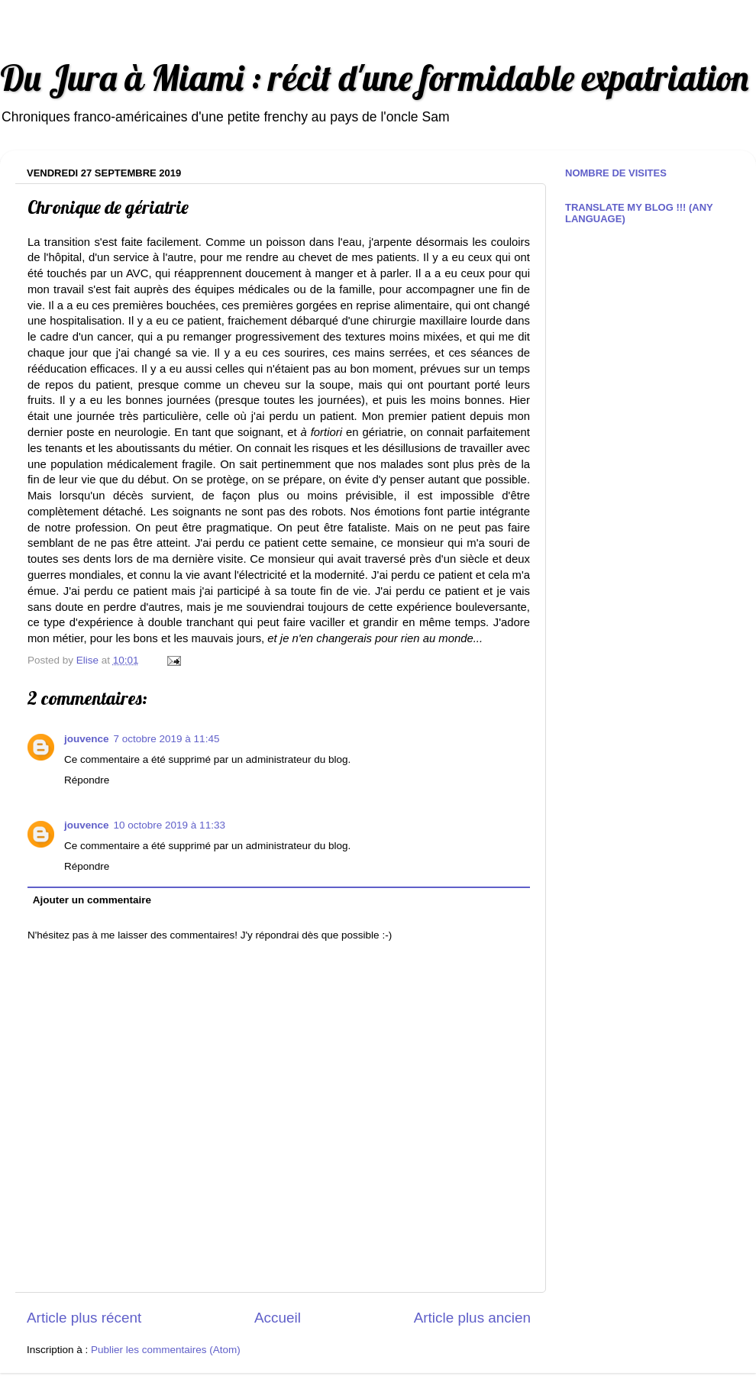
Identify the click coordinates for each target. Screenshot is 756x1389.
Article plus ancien (472, 1318)
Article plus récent (84, 1318)
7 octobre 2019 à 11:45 (167, 739)
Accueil (277, 1318)
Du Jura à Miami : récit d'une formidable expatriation (374, 77)
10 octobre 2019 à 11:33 (169, 825)
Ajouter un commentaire (92, 900)
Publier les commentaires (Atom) (166, 1349)
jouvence (86, 739)
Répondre (86, 780)
